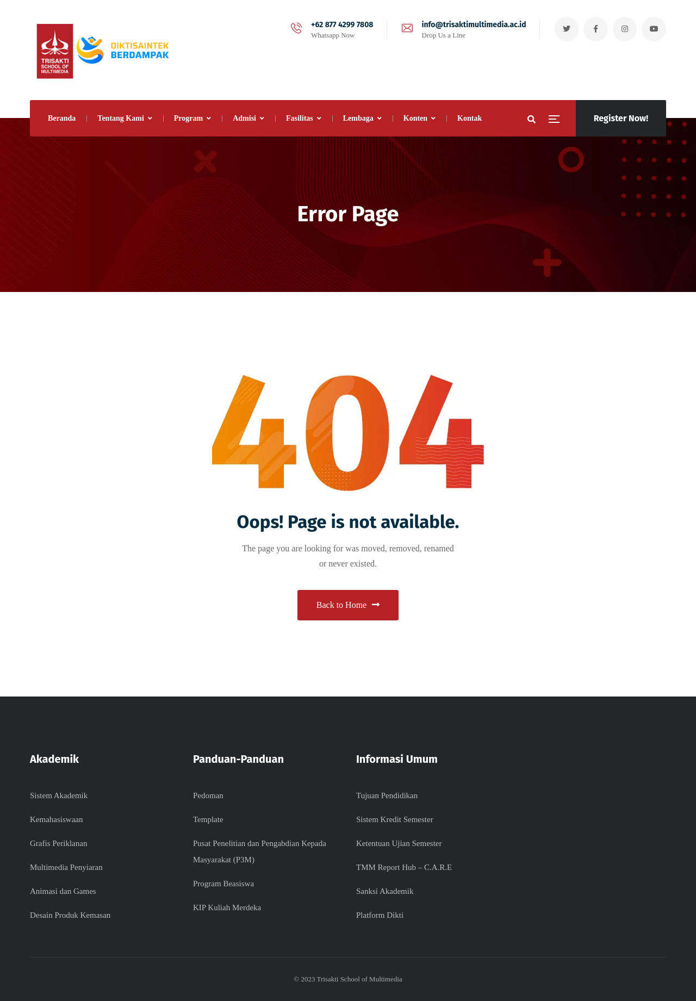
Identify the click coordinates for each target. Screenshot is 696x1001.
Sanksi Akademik (384, 891)
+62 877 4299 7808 (341, 24)
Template (208, 819)
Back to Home (348, 605)
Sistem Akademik (59, 795)
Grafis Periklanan (58, 843)
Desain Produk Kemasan (70, 915)
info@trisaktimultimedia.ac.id (473, 24)
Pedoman (208, 795)
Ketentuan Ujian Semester (399, 843)
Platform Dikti (379, 915)
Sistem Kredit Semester (394, 819)
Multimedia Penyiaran (66, 867)
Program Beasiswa (223, 883)
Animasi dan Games (63, 891)
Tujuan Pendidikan (387, 795)
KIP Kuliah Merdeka (227, 907)
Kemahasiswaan (56, 819)
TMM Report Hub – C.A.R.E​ (404, 867)
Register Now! (621, 118)
